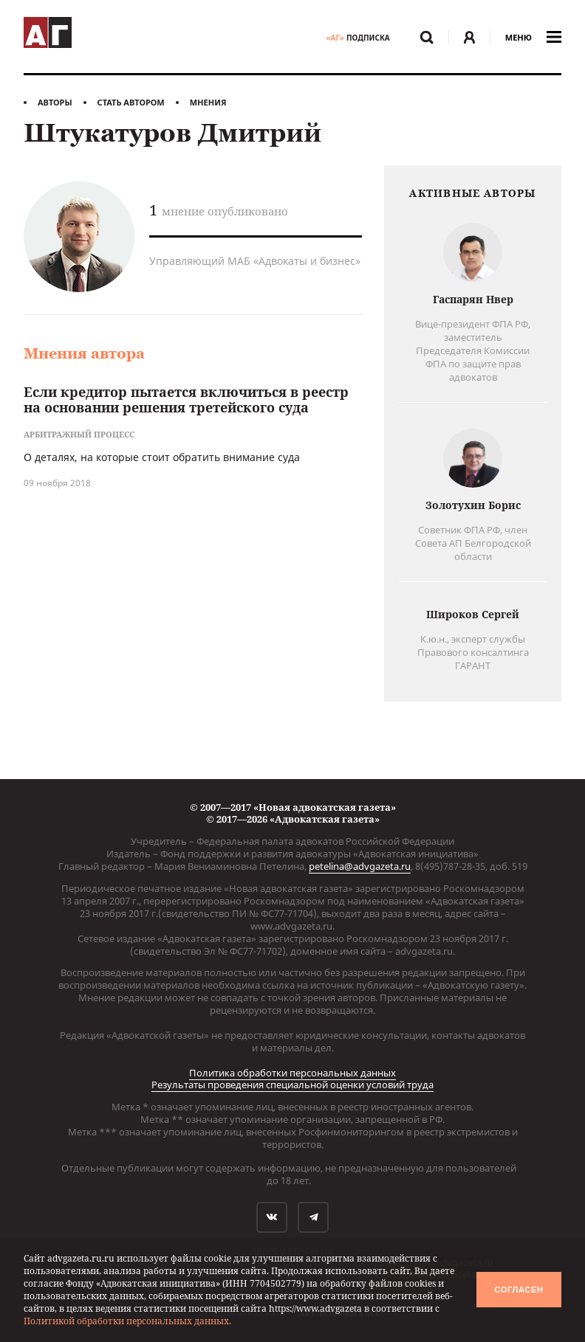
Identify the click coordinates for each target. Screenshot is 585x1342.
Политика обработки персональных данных (292, 1072)
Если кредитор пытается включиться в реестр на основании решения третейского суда (186, 400)
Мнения (208, 102)
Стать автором (131, 102)
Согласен (518, 1289)
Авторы (55, 102)
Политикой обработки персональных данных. (127, 1321)
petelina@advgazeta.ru (360, 866)
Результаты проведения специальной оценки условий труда (292, 1084)
